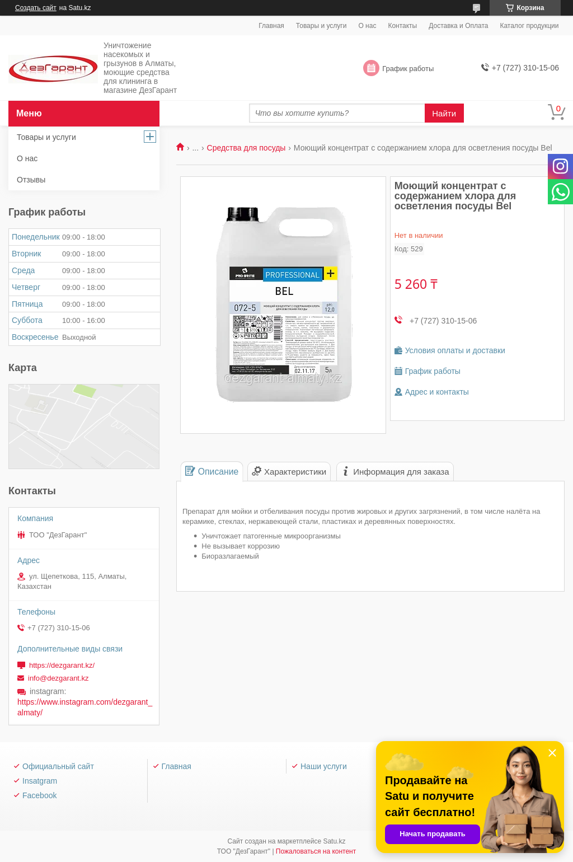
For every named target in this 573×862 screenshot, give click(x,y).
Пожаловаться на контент (316, 851)
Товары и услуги (321, 26)
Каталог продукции (529, 26)
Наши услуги (323, 766)
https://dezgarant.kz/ (62, 665)
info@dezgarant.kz (58, 678)
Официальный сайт (58, 766)
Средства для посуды (246, 147)
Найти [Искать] (444, 113)
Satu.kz (334, 841)
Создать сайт (36, 8)
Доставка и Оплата (458, 26)
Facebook (39, 795)
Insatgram (39, 780)
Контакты (402, 26)
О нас (367, 26)
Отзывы (31, 179)
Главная (271, 26)
